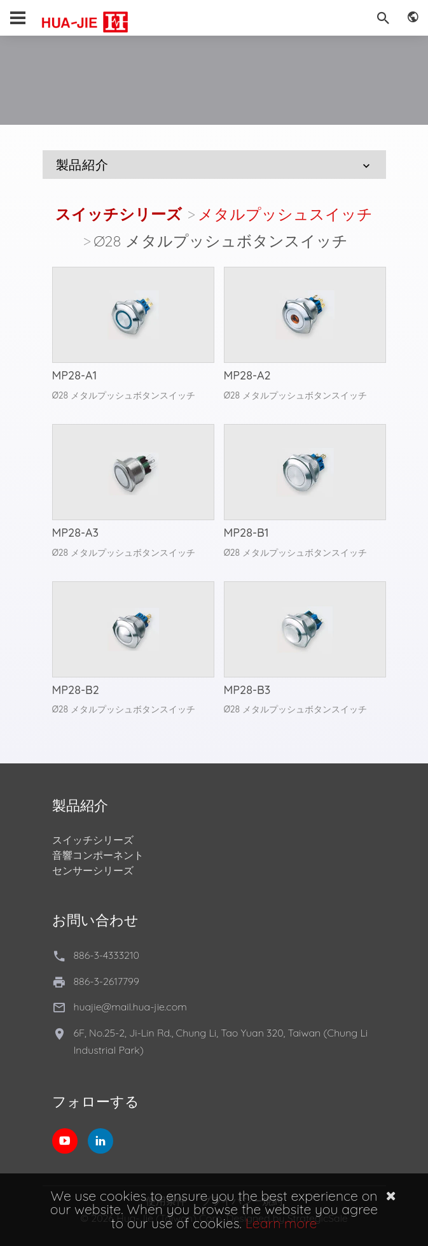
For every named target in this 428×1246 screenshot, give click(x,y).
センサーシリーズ (93, 870)
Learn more (281, 1223)
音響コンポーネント (98, 855)
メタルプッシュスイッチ (285, 213)
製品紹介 (214, 165)
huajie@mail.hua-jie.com (130, 1006)
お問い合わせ (95, 920)
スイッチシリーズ (118, 213)
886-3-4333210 (106, 955)
